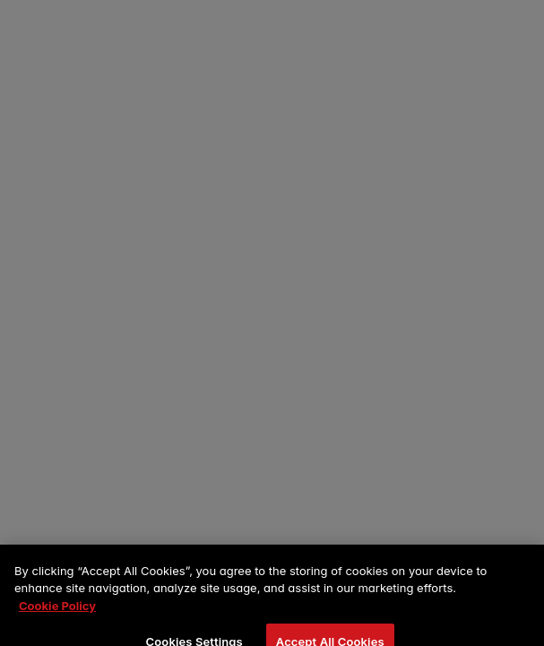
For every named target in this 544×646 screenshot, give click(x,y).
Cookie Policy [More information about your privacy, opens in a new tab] (57, 612)
